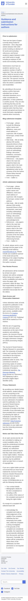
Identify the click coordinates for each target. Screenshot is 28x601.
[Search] (23, 581)
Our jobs (4, 568)
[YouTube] (15, 588)
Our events (12, 568)
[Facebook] (5, 588)
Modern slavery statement (9, 574)
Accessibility (20, 571)
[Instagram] (5, 592)
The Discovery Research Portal (11, 372)
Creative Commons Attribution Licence (10, 315)
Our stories (20, 568)
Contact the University (8, 571)
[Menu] (26, 4)
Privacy (21, 574)
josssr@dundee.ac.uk (9, 252)
